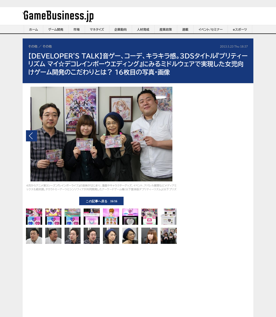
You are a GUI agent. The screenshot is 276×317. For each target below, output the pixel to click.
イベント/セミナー (211, 29)
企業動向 (120, 29)
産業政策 (166, 29)
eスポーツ (240, 29)
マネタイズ (97, 29)
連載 (185, 29)
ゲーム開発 (55, 29)
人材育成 (143, 29)
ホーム (33, 29)
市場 (76, 29)
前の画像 (31, 135)
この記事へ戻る (101, 201)
